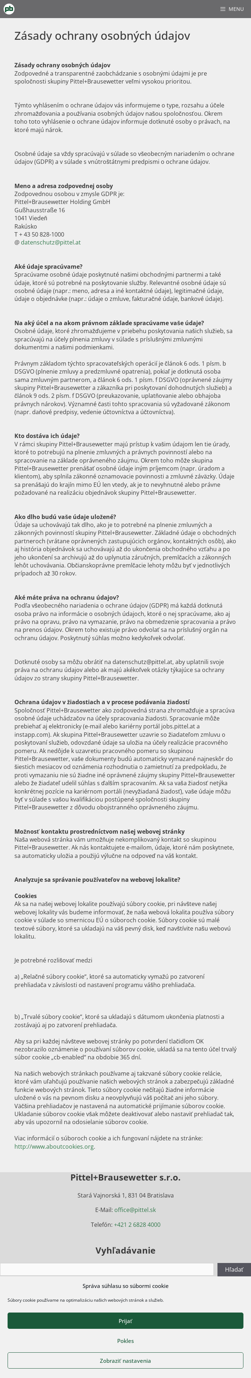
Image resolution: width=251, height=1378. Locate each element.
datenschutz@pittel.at (51, 242)
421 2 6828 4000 (138, 1225)
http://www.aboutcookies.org (54, 1147)
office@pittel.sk (135, 1210)
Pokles (125, 1340)
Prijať (125, 1320)
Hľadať (234, 1269)
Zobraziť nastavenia (125, 1360)
